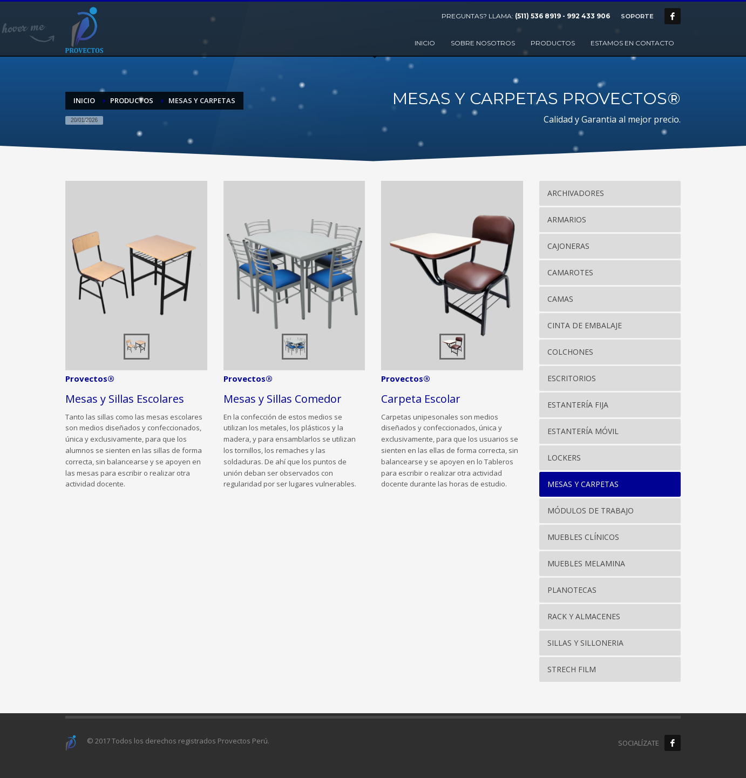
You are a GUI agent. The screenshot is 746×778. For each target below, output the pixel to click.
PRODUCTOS (131, 100)
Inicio (84, 100)
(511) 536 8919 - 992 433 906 (562, 16)
